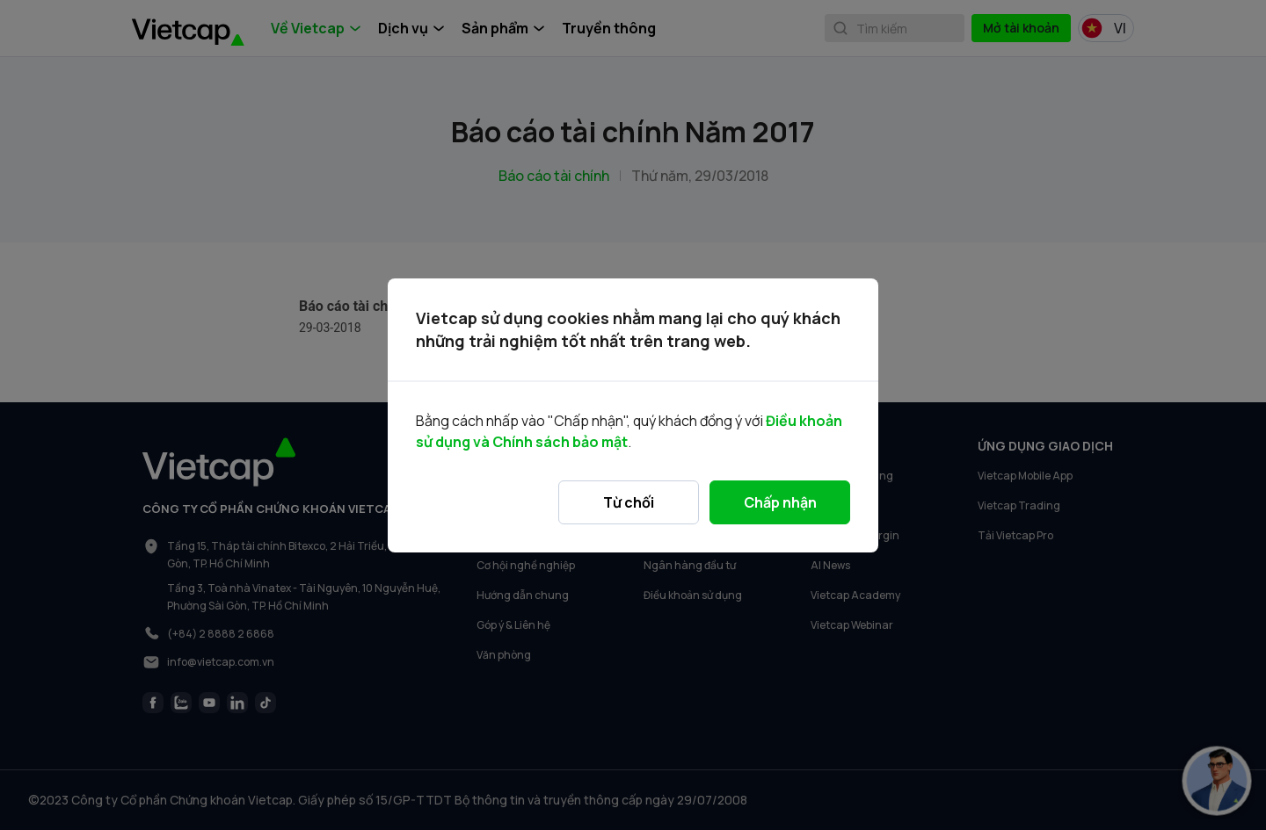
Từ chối (628, 502)
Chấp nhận (780, 502)
